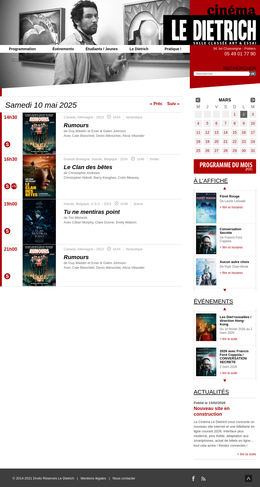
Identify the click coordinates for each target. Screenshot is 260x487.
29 (235, 151)
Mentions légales (93, 478)
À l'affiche (211, 180)
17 (253, 132)
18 (198, 141)
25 (198, 151)
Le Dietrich (138, 49)
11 (198, 132)
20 (216, 141)
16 (244, 132)
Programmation (22, 49)
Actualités (211, 392)
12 (207, 132)
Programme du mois (225, 166)
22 (235, 141)
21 (226, 141)
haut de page (248, 478)
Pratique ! (173, 49)
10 (253, 123)
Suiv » (173, 103)
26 (207, 151)
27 (216, 151)
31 (253, 151)
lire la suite (248, 454)
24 (253, 141)
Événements (63, 49)
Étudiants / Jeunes (102, 49)
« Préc (156, 103)
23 (244, 141)
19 (207, 141)
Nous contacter (124, 478)
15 (235, 132)
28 (226, 151)
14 (226, 132)
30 (244, 151)
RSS (203, 478)
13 (216, 132)
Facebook (193, 478)
